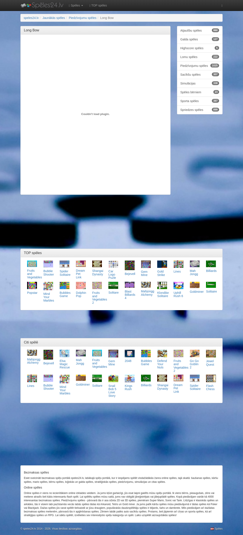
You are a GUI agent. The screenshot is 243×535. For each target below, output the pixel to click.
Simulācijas (199, 83)
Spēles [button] (76, 5)
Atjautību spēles (199, 30)
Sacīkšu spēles (199, 74)
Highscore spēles (199, 48)
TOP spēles (98, 5)
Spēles (217, 528)
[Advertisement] (102, 47)
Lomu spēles (199, 57)
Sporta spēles (199, 101)
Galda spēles (199, 39)
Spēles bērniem (199, 92)
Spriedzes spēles (199, 110)
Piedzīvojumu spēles (199, 65)
